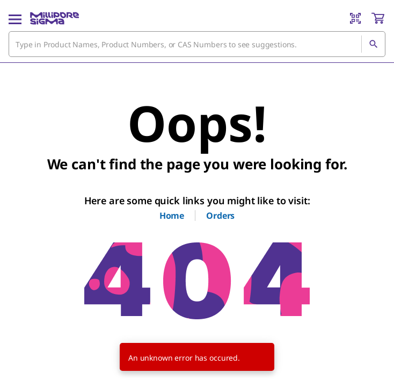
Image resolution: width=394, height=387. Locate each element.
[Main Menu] (15, 18)
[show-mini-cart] (377, 18)
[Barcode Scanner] (355, 18)
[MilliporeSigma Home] (54, 18)
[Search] (373, 44)
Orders (220, 215)
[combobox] (197, 44)
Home (171, 215)
